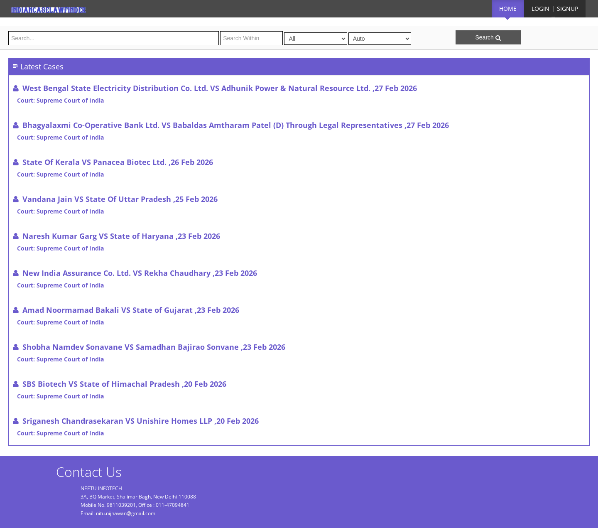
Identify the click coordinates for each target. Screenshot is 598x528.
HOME (508, 8)
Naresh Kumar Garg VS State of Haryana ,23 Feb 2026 (121, 236)
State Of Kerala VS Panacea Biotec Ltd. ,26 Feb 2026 (117, 162)
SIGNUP (567, 8)
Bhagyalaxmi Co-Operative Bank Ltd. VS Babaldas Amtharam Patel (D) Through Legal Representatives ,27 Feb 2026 (235, 125)
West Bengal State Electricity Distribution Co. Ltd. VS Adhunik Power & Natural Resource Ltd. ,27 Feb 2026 (219, 88)
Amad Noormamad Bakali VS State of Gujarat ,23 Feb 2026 (130, 310)
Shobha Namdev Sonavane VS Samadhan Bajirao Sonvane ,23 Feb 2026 (153, 347)
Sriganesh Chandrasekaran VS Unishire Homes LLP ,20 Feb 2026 (140, 421)
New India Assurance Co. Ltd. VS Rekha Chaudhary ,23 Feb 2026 (139, 273)
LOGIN (540, 8)
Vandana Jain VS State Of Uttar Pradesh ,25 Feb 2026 (120, 199)
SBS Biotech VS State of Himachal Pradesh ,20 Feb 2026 (124, 384)
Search (488, 37)
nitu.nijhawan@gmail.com (125, 513)
